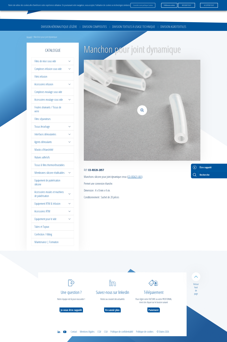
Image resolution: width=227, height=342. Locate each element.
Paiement (154, 310)
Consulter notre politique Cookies (143, 5)
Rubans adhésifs (42, 157)
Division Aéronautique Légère (59, 26)
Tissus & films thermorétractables (49, 165)
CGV (99, 331)
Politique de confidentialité (121, 331)
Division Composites (94, 26)
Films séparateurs (42, 119)
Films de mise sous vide (52, 61)
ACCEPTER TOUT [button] (209, 5)
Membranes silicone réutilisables (52, 173)
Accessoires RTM (52, 211)
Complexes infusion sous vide (52, 69)
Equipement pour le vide (52, 219)
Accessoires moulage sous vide (52, 100)
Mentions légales (87, 331)
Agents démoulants (52, 142)
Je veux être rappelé (71, 310)
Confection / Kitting (43, 234)
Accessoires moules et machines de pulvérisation (52, 194)
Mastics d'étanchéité (43, 150)
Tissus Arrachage (52, 127)
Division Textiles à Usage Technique (133, 26)
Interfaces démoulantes (52, 134)
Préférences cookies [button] (169, 5)
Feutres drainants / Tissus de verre (47, 109)
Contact (74, 331)
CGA (106, 331)
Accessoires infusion (52, 84)
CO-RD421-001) (135, 177)
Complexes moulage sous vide (48, 92)
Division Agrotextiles (173, 26)
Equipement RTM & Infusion (52, 204)
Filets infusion (40, 76)
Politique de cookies (144, 331)
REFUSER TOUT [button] (186, 5)
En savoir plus (112, 310)
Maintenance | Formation (46, 242)
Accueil (29, 36)
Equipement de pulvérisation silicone (47, 182)
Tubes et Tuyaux (41, 227)
